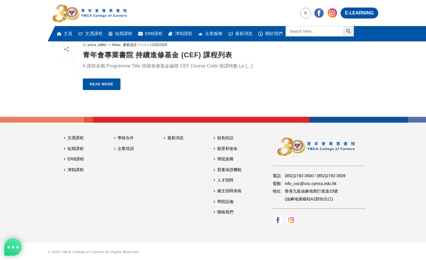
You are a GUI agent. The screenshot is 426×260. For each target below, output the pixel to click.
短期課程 (120, 33)
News (116, 45)
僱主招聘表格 (228, 190)
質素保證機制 (228, 169)
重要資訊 (129, 45)
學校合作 (124, 138)
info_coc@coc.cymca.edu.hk (310, 183)
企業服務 (210, 33)
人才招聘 (223, 180)
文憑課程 (90, 33)
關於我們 (270, 33)
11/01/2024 (158, 45)
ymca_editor (97, 45)
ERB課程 (150, 33)
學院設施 (223, 201)
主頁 (64, 33)
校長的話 (223, 138)
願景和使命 (225, 148)
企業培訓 (124, 148)
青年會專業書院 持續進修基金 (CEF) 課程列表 (158, 55)
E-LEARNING (359, 12)
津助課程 (180, 33)
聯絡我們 (223, 212)
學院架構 (223, 159)
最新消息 (240, 33)
